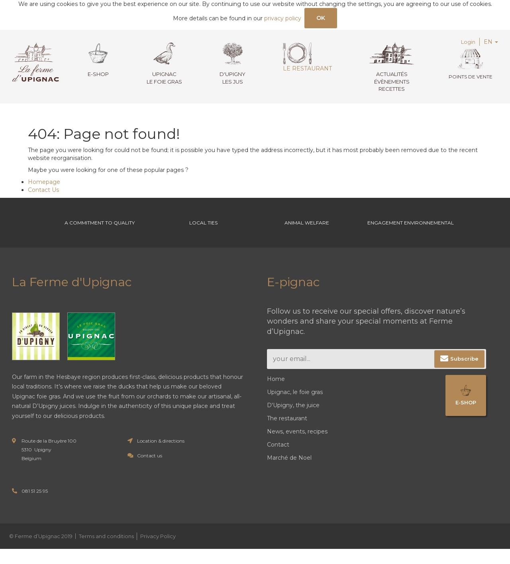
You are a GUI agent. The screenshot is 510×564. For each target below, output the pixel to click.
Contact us (149, 471)
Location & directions (160, 456)
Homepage (44, 183)
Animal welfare (306, 231)
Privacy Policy (158, 551)
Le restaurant (304, 58)
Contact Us (43, 191)
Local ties (203, 231)
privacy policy (282, 19)
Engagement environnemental (410, 231)
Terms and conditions (106, 551)
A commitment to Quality (100, 231)
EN (491, 43)
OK (321, 18)
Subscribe (464, 374)
